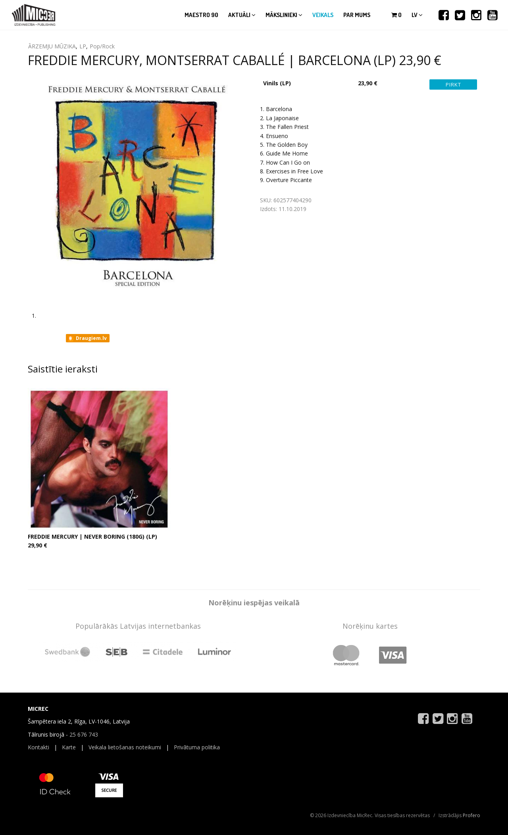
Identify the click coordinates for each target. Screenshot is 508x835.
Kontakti (38, 747)
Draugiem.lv (87, 338)
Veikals (322, 15)
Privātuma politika (197, 747)
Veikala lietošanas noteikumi (125, 747)
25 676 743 (83, 734)
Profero (471, 815)
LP (82, 46)
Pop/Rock (102, 46)
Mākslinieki (284, 15)
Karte (69, 747)
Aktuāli (242, 15)
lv (417, 15)
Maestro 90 (201, 15)
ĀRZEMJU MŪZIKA (52, 46)
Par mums (356, 15)
